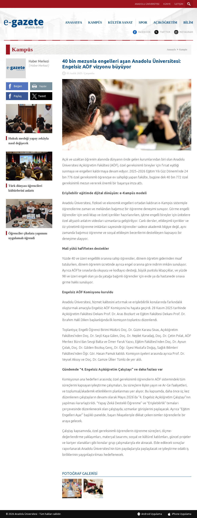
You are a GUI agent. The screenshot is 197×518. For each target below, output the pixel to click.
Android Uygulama (151, 514)
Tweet (42, 96)
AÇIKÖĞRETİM (165, 22)
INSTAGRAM (186, 32)
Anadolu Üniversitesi (26, 514)
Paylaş (18, 96)
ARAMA (189, 4)
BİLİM (188, 22)
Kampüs (183, 49)
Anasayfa (171, 49)
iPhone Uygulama (181, 514)
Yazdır (43, 86)
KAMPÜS (95, 22)
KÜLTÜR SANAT (120, 22)
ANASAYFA (73, 22)
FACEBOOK (144, 32)
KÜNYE (166, 4)
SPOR (143, 22)
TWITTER (165, 32)
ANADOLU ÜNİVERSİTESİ (147, 4)
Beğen (18, 86)
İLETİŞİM (178, 4)
